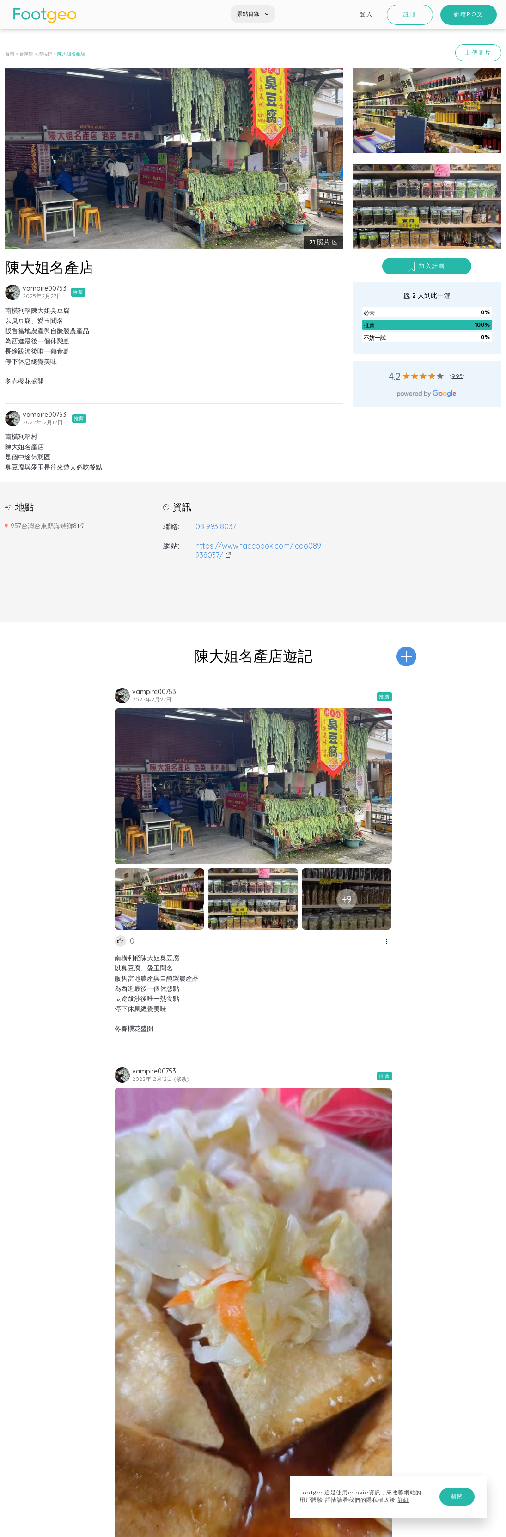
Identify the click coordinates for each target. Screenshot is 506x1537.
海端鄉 (45, 54)
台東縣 (26, 54)
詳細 (403, 1500)
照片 (320, 242)
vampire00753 (45, 288)
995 (457, 375)
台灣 (9, 54)
